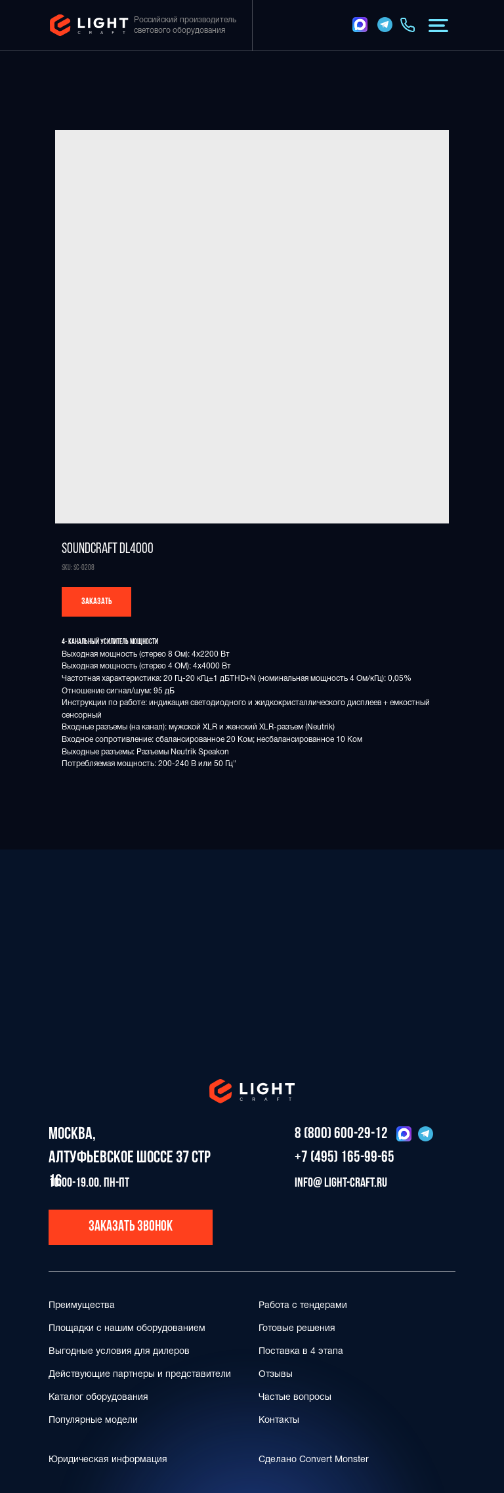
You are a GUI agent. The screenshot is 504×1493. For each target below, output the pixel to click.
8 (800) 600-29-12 (341, 1134)
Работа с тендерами (303, 1305)
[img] (360, 24)
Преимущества (82, 1305)
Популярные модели (93, 1420)
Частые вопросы (295, 1397)
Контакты (279, 1420)
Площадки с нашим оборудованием (127, 1328)
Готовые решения (297, 1328)
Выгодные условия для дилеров (119, 1351)
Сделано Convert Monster (314, 1460)
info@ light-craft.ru (341, 1183)
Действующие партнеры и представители (140, 1374)
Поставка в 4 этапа (301, 1351)
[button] (438, 25)
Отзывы (276, 1374)
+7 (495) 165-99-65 (344, 1158)
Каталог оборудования (98, 1397)
